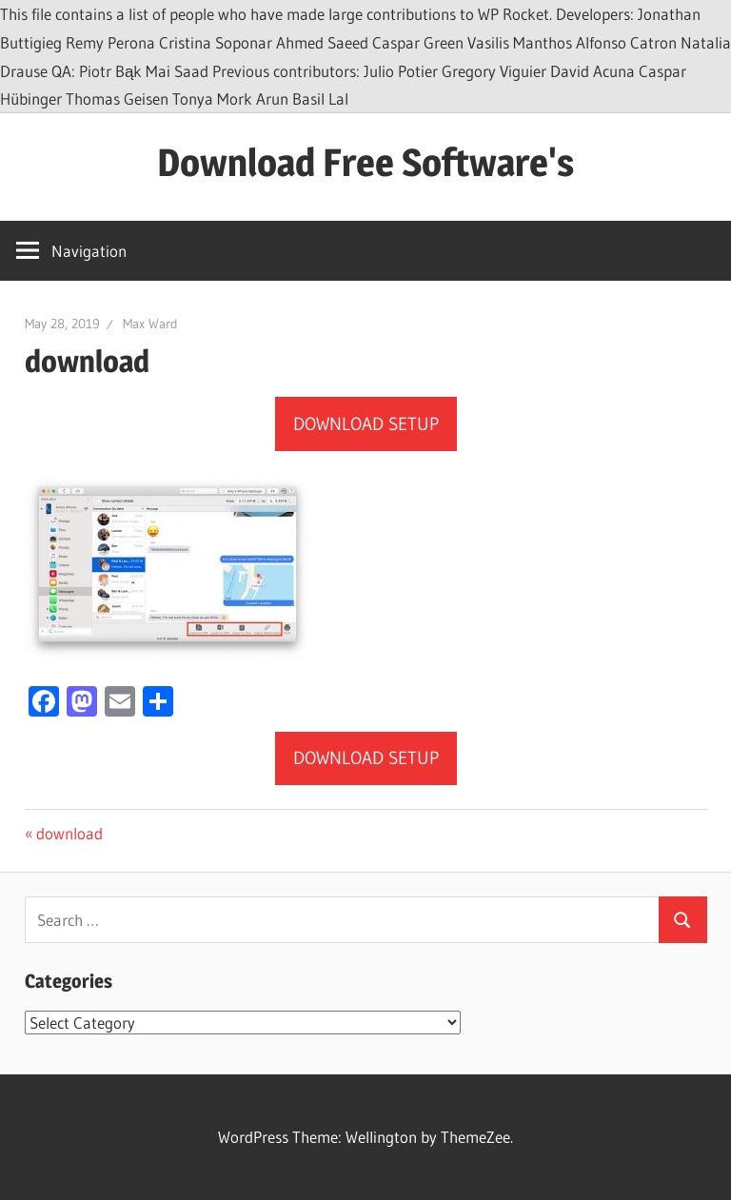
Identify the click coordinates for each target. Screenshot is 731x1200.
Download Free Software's (365, 162)
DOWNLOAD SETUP (366, 424)
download (69, 833)
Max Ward (150, 323)
